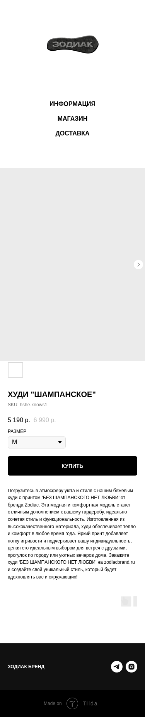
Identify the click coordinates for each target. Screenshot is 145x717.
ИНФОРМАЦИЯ (72, 104)
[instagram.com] (131, 667)
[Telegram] (117, 667)
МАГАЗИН (73, 118)
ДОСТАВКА (72, 133)
